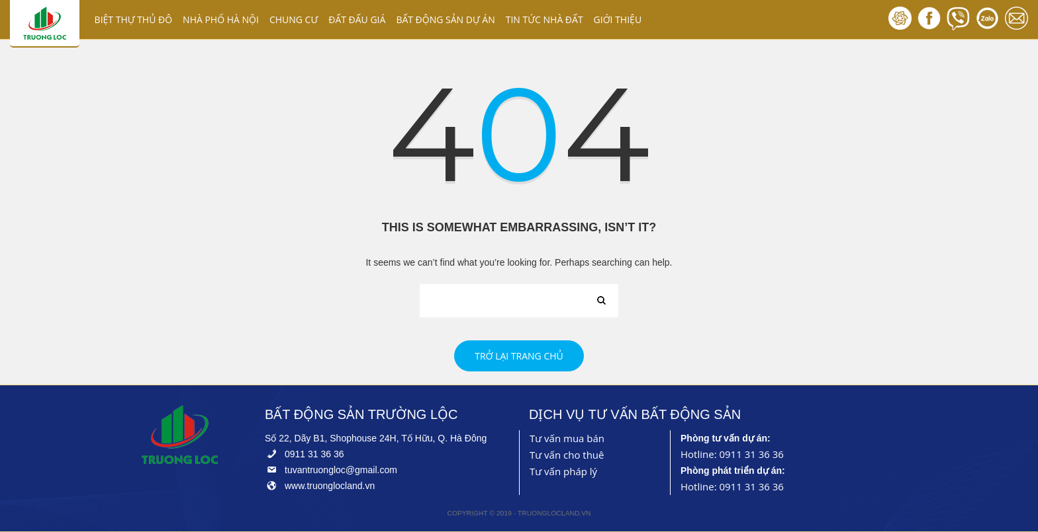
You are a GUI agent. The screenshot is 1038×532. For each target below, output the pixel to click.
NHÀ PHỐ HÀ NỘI (221, 19)
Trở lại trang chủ (519, 356)
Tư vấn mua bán (567, 438)
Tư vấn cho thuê (567, 454)
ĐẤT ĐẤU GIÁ (356, 19)
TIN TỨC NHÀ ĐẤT (544, 19)
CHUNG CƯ (293, 19)
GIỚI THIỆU (618, 19)
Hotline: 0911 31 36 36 (732, 454)
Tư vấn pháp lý (563, 471)
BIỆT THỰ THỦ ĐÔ (134, 19)
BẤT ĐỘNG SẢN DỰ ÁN (445, 19)
